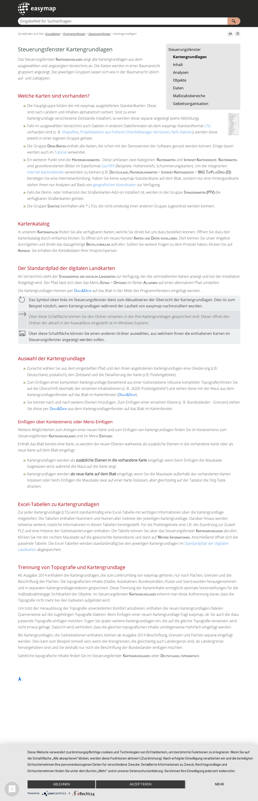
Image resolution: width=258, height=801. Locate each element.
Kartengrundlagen (190, 56)
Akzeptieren (140, 784)
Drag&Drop (82, 290)
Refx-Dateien (182, 132)
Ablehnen (61, 784)
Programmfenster (74, 34)
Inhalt (178, 64)
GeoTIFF (108, 165)
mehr (219, 784)
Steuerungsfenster (184, 49)
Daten (178, 88)
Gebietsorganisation (190, 103)
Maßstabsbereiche (189, 95)
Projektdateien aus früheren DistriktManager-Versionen (125, 132)
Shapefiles (70, 132)
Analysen (181, 72)
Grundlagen (52, 34)
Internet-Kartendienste (45, 172)
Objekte (179, 80)
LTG (207, 125)
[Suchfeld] (129, 21)
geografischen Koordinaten (114, 184)
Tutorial (60, 152)
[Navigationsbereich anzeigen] (237, 8)
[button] (233, 21)
